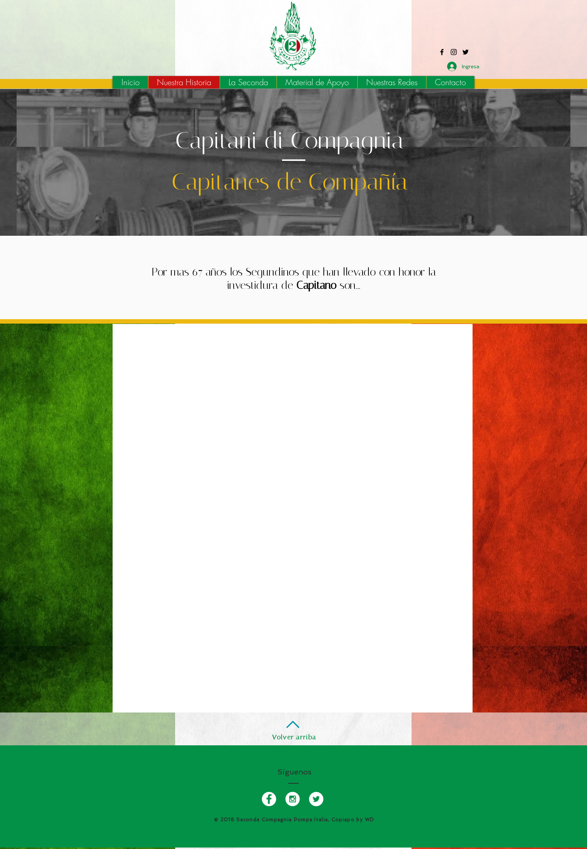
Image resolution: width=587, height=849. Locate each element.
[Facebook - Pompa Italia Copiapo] (442, 52)
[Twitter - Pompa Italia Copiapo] (465, 52)
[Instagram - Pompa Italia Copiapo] (454, 52)
